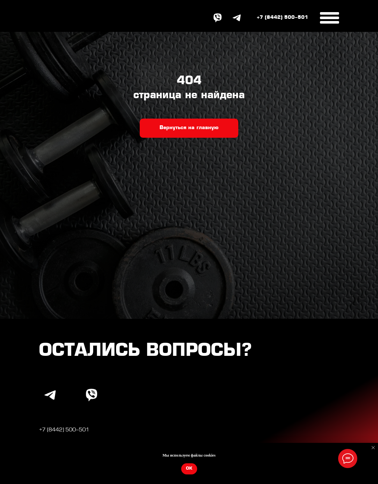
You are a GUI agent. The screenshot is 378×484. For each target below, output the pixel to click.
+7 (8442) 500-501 (282, 17)
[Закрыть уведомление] (373, 447)
